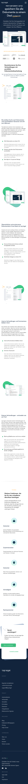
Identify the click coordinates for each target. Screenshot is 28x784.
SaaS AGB (4, 775)
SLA (3, 777)
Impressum (5, 779)
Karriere (4, 741)
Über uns (4, 737)
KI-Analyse (4, 704)
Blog (3, 720)
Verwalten (4, 702)
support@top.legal (7, 688)
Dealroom (4, 706)
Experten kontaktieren (8, 683)
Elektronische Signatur (8, 711)
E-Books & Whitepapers (8, 723)
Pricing (4, 725)
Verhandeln (5, 699)
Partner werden (6, 744)
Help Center (5, 727)
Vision (3, 739)
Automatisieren (6, 697)
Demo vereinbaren (8, 645)
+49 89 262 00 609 (7, 685)
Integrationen (5, 709)
